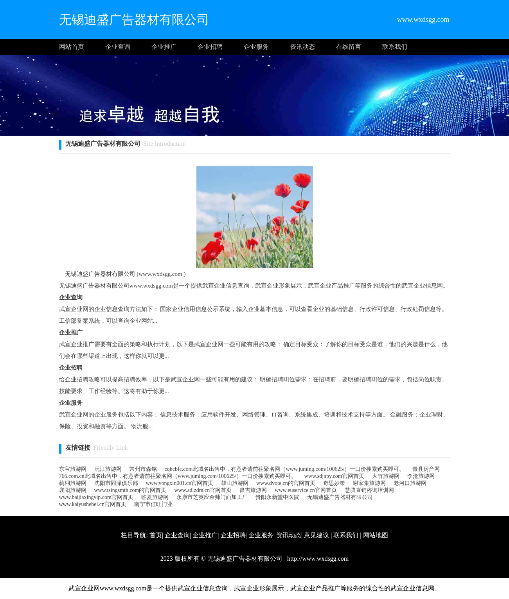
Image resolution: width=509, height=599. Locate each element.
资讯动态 (302, 46)
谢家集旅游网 (369, 483)
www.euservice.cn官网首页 (306, 490)
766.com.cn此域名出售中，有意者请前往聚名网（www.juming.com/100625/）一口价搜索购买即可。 (178, 476)
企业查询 (117, 46)
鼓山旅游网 (234, 483)
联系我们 (394, 46)
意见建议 (316, 535)
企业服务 (256, 46)
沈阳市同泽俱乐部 (116, 483)
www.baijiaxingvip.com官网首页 (96, 497)
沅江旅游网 (108, 469)
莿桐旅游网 (72, 483)
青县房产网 (426, 469)
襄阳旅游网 (72, 490)
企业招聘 (210, 46)
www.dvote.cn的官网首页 (285, 483)
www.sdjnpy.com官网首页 (334, 476)
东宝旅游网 (72, 469)
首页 (155, 535)
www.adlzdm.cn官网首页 (203, 490)
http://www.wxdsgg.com (317, 558)
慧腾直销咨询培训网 (369, 490)
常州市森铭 (143, 469)
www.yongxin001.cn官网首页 (180, 483)
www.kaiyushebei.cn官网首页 (93, 504)
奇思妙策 (334, 483)
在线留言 (348, 46)
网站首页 (71, 46)
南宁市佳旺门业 (153, 504)
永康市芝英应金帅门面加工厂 (212, 497)
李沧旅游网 (421, 476)
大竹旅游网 (385, 476)
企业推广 (163, 46)
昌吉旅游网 (253, 490)
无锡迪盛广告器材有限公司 (340, 497)
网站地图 (375, 535)
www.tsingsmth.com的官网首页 (130, 490)
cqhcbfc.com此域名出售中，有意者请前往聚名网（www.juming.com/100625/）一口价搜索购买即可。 (285, 469)
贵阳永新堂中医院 (277, 497)
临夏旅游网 (155, 497)
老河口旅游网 (410, 483)
